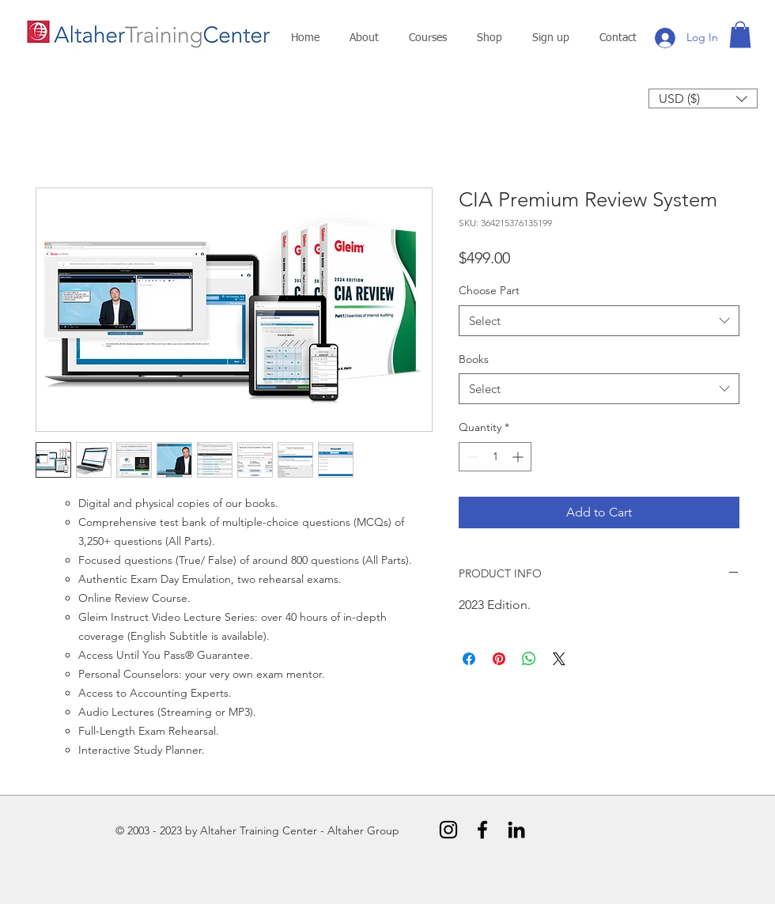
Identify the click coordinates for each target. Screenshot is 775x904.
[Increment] (519, 457)
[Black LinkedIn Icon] (516, 830)
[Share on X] (559, 658)
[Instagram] (448, 830)
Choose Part (489, 290)
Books (474, 359)
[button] (364, 38)
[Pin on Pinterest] (499, 658)
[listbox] (703, 98)
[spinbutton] (495, 457)
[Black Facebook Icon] (482, 830)
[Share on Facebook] (468, 658)
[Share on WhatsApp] (529, 658)
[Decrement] (471, 457)
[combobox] (599, 320)
